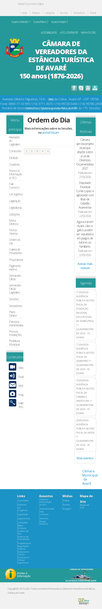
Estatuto (13, 158)
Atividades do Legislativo (14, 141)
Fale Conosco (14, 185)
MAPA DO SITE (88, 32)
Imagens (23, 395)
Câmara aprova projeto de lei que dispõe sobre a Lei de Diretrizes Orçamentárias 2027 (85, 154)
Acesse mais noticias (84, 266)
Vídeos (22, 368)
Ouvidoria (14, 164)
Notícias (36, 13)
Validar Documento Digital (30, 4)
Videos (66, 500)
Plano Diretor (13, 313)
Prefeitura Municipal (14, 342)
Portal (93, 13)
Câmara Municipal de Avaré (90, 477)
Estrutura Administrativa (16, 323)
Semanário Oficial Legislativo (15, 289)
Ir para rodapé (59, 22)
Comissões (15, 151)
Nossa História (13, 231)
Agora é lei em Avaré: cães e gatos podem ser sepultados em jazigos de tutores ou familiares (85, 234)
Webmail (23, 386)
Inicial (24, 13)
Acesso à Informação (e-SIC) (15, 174)
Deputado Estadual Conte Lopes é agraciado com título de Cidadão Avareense (85, 195)
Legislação (14, 201)
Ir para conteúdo (21, 22)
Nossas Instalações (15, 333)
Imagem (67, 508)
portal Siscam (50, 132)
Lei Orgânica (15, 194)
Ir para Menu (41, 22)
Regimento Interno (15, 267)
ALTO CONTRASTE (69, 32)
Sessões (64, 13)
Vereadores (79, 13)
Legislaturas (15, 207)
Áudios (22, 377)
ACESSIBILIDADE (49, 32)
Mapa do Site (84, 506)
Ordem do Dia (14, 241)
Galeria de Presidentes (15, 251)
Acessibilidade (47, 508)
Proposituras (16, 260)
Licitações (49, 13)
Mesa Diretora (13, 222)
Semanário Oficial (15, 277)
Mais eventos (85, 458)
